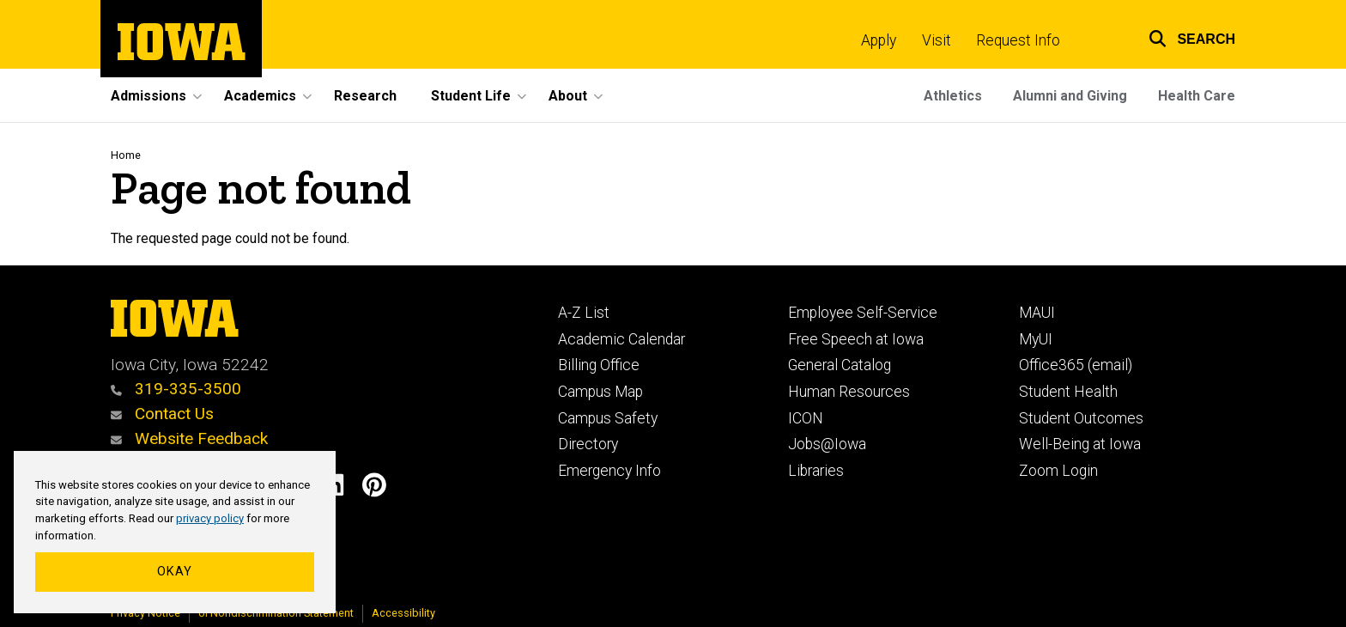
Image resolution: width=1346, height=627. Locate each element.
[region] (175, 532)
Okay (174, 571)
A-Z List (583, 312)
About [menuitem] (568, 96)
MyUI (1035, 339)
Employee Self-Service (862, 312)
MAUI (1037, 312)
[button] (1181, 36)
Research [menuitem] (365, 96)
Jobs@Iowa (827, 444)
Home (126, 155)
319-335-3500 (176, 389)
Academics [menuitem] (260, 96)
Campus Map (600, 391)
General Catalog (839, 365)
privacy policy (210, 518)
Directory (588, 444)
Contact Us (162, 413)
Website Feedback (189, 438)
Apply (878, 40)
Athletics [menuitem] (953, 96)
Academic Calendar (621, 339)
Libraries (816, 470)
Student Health (1068, 391)
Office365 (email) (1075, 365)
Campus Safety (608, 418)
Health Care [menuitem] (1196, 96)
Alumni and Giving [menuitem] (1070, 96)
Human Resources (849, 391)
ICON (805, 418)
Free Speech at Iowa (856, 339)
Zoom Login (1058, 470)
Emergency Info (609, 470)
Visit (936, 40)
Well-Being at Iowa (1080, 444)
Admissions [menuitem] (148, 96)
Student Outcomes (1081, 418)
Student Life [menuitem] (471, 96)
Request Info (1018, 40)
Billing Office (599, 365)
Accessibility (403, 612)
